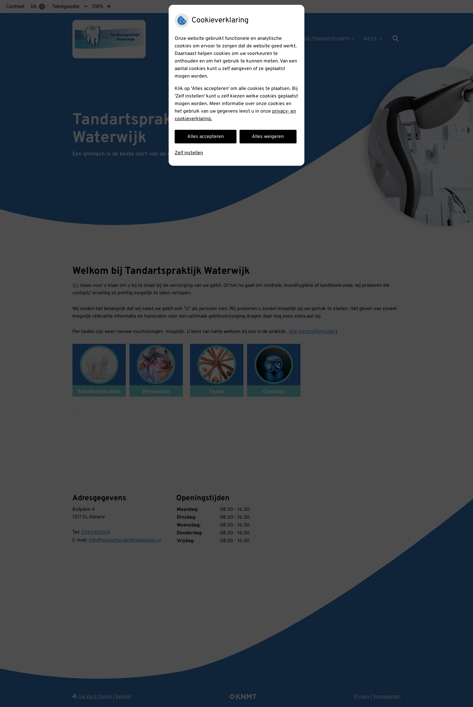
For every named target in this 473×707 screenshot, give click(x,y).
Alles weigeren (268, 137)
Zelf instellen (189, 153)
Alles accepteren (205, 137)
